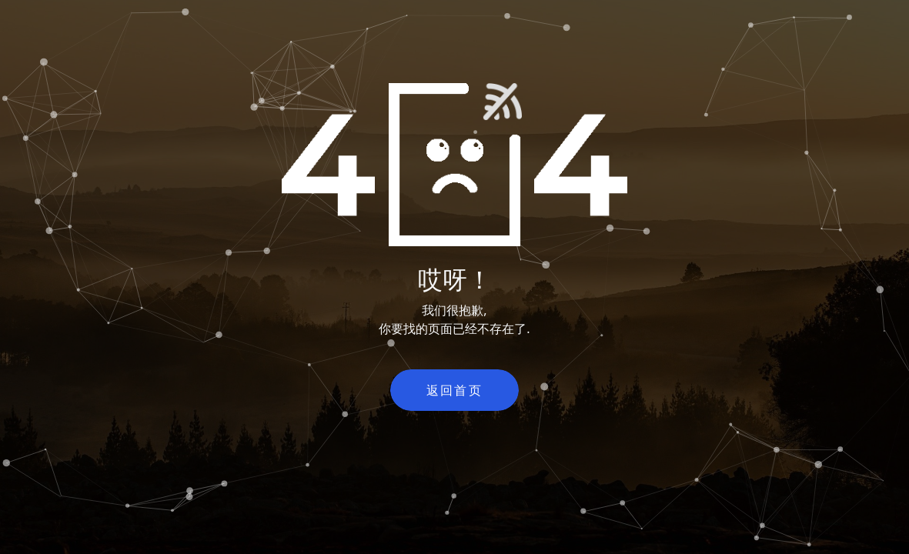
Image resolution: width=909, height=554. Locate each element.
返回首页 (454, 390)
